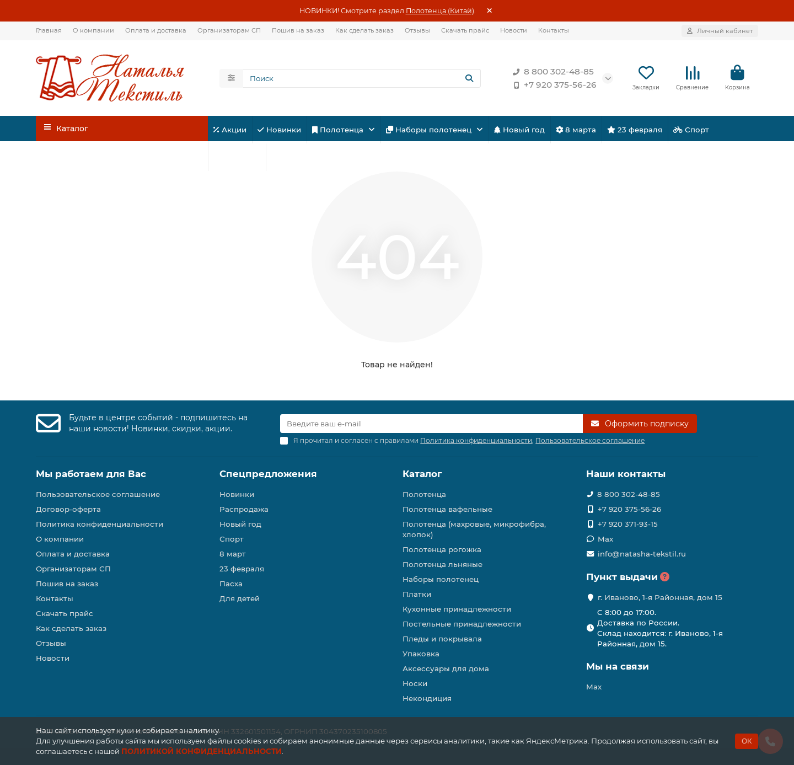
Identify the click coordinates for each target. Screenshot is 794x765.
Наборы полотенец (430, 129)
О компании (93, 30)
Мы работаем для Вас (91, 473)
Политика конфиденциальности (99, 524)
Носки (415, 683)
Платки (417, 594)
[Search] (362, 78)
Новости (513, 30)
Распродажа (244, 509)
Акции (229, 129)
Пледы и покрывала (442, 638)
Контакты (553, 30)
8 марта (576, 129)
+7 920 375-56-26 (552, 85)
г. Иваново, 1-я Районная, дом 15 (660, 597)
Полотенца (339, 129)
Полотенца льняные (442, 564)
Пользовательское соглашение (98, 494)
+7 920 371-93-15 (628, 524)
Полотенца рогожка (442, 549)
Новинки (279, 129)
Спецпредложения (268, 473)
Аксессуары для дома (446, 668)
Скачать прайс (465, 30)
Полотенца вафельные (447, 509)
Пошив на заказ (298, 30)
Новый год (519, 129)
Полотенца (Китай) (440, 11)
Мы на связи (617, 666)
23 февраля (634, 129)
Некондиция (427, 698)
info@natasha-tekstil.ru (642, 553)
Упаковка (421, 653)
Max (605, 538)
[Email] (431, 423)
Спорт (691, 129)
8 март (232, 553)
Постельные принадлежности (462, 623)
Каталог (422, 473)
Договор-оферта (68, 509)
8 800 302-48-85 (551, 72)
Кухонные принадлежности (457, 608)
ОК (747, 741)
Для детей (236, 157)
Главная (49, 30)
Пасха (286, 157)
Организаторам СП (229, 30)
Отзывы (417, 30)
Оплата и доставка (155, 30)
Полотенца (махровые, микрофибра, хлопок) (474, 529)
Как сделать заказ (364, 30)
